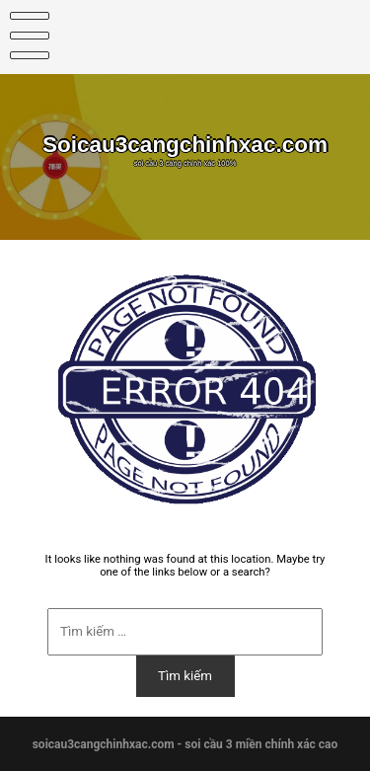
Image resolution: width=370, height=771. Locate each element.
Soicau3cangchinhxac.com (185, 144)
